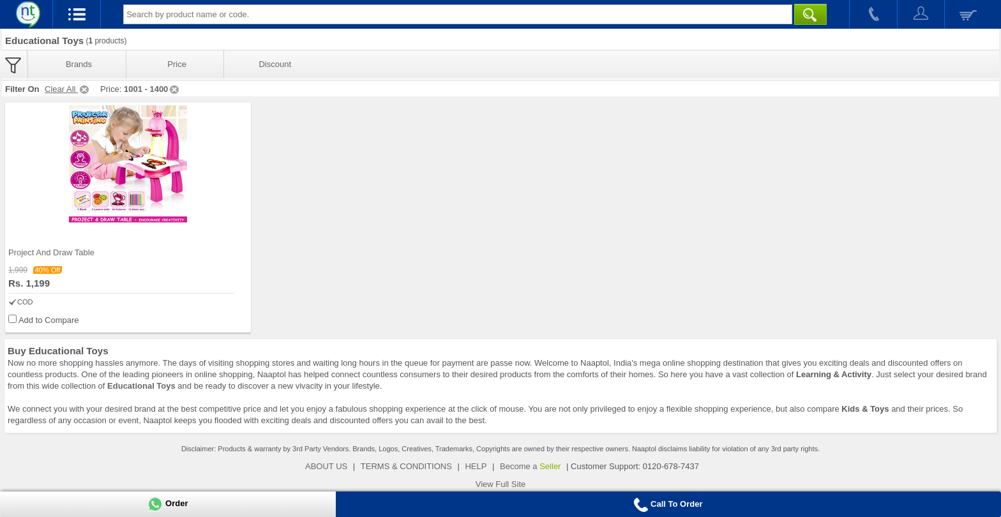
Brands (79, 64)
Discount (275, 64)
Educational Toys (141, 386)
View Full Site (501, 484)
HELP (475, 466)
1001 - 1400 (152, 89)
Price (176, 64)
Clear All (68, 89)
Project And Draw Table (51, 252)
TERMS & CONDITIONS (406, 466)
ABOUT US (326, 466)
